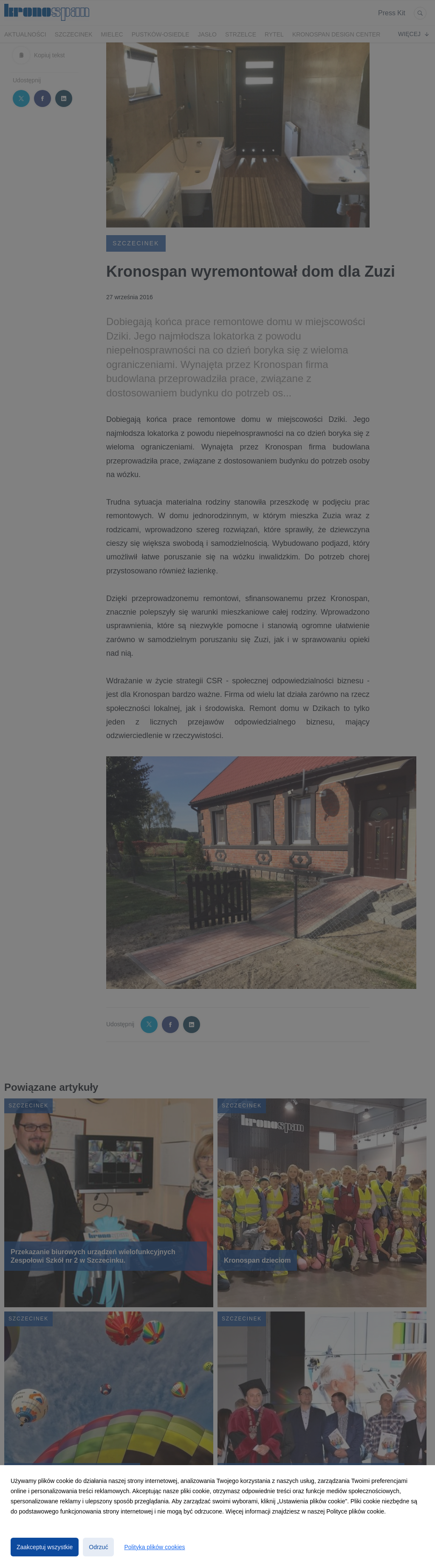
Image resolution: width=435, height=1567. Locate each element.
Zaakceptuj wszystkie (45, 1547)
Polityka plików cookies (154, 1547)
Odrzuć (98, 1547)
